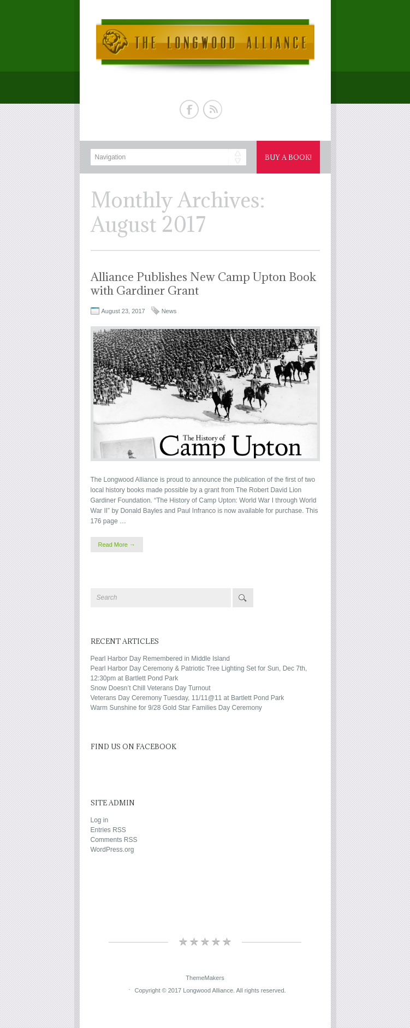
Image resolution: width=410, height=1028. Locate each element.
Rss (212, 109)
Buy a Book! (288, 157)
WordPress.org (112, 849)
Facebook (189, 109)
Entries (108, 830)
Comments (114, 840)
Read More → (116, 544)
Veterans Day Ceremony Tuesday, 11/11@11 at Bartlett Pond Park (187, 698)
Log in (100, 820)
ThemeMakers (205, 978)
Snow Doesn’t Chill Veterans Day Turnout (151, 688)
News (169, 311)
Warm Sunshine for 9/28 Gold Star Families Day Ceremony (176, 708)
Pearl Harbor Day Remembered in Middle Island (160, 658)
